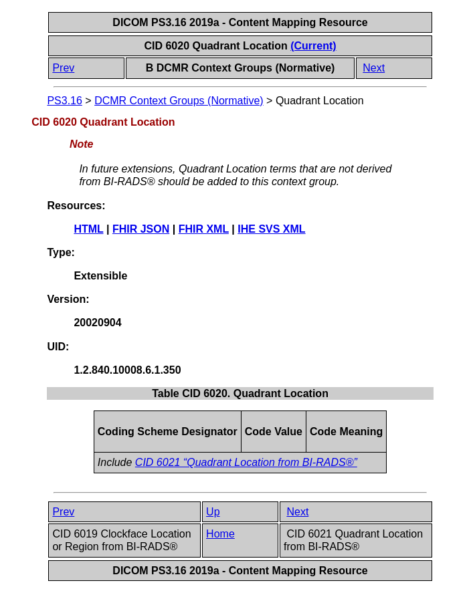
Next (374, 68)
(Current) (313, 45)
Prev (63, 68)
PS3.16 (64, 100)
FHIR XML (204, 229)
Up (212, 511)
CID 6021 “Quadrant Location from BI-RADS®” (246, 462)
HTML (88, 229)
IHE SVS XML (271, 229)
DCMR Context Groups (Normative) (179, 100)
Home (220, 534)
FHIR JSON (140, 229)
